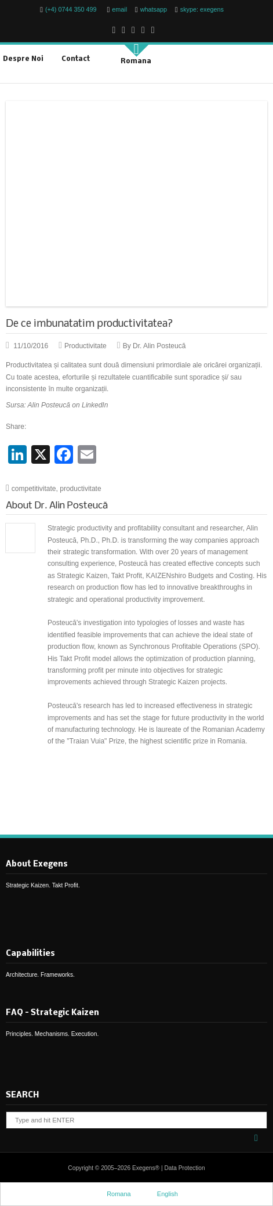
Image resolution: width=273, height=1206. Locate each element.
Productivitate (85, 346)
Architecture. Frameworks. (40, 975)
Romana (129, 60)
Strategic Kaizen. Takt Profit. (43, 885)
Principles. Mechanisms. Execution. (52, 1034)
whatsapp (153, 9)
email (119, 9)
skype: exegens (202, 9)
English (161, 1193)
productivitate (80, 489)
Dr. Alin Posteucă (71, 506)
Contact (75, 59)
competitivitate (34, 489)
